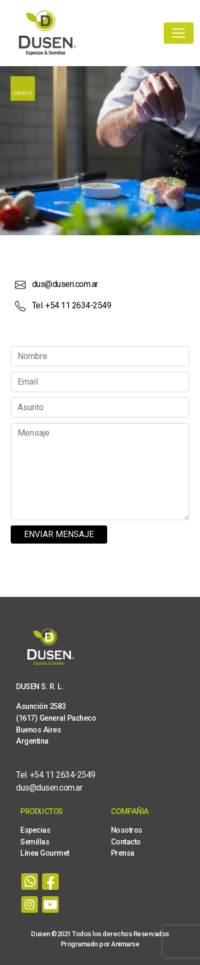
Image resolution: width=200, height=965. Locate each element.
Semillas (34, 842)
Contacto (126, 842)
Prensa (122, 853)
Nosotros (126, 830)
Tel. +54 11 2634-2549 (71, 305)
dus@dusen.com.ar (65, 284)
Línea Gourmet (44, 853)
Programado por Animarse (100, 944)
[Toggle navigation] (179, 33)
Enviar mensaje (59, 534)
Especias (35, 830)
